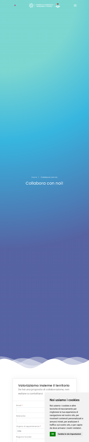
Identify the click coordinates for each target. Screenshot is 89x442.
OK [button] (52, 434)
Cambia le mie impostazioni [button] (69, 434)
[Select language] (15, 5)
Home (34, 177)
